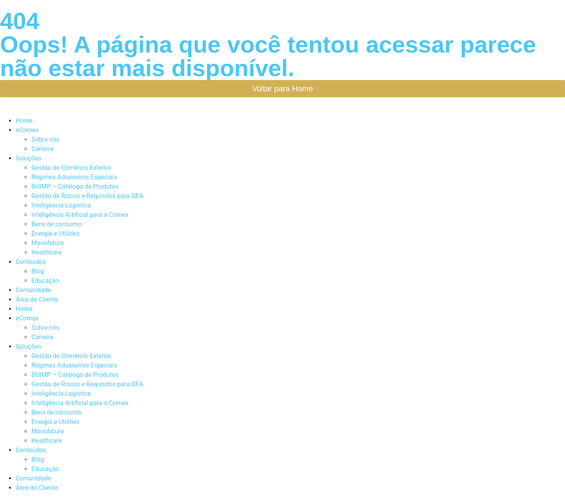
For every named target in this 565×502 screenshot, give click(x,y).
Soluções (29, 158)
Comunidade (33, 290)
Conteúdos (31, 262)
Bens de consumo (56, 224)
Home (24, 120)
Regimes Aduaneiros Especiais (74, 177)
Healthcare (46, 252)
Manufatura (47, 243)
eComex (27, 130)
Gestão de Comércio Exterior (71, 167)
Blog (37, 271)
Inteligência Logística (61, 205)
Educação (45, 280)
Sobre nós (45, 139)
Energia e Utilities (55, 233)
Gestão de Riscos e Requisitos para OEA (87, 196)
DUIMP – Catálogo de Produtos (74, 186)
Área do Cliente (37, 299)
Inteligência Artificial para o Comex (80, 214)
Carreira (42, 149)
